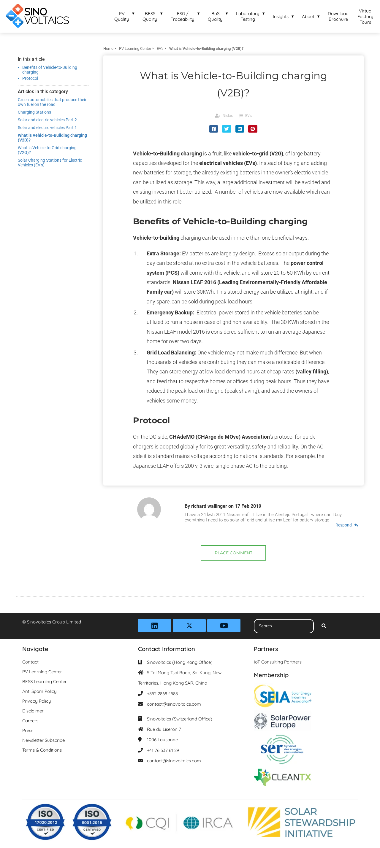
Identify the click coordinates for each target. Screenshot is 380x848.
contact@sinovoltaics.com (174, 704)
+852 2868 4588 (162, 693)
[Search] (324, 626)
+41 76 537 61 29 (163, 750)
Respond (346, 525)
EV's (248, 116)
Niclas (228, 116)
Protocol (30, 78)
